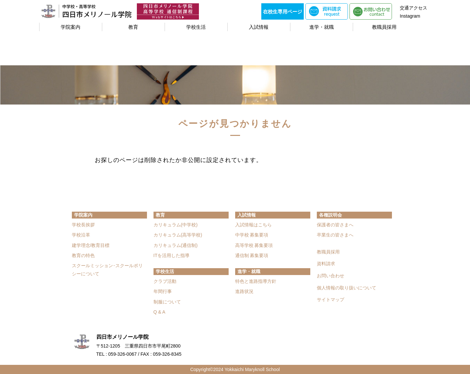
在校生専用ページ (282, 11)
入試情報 (258, 27)
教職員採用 (384, 27)
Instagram (410, 16)
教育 (133, 27)
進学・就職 (321, 27)
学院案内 (70, 27)
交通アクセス (413, 7)
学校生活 (196, 27)
